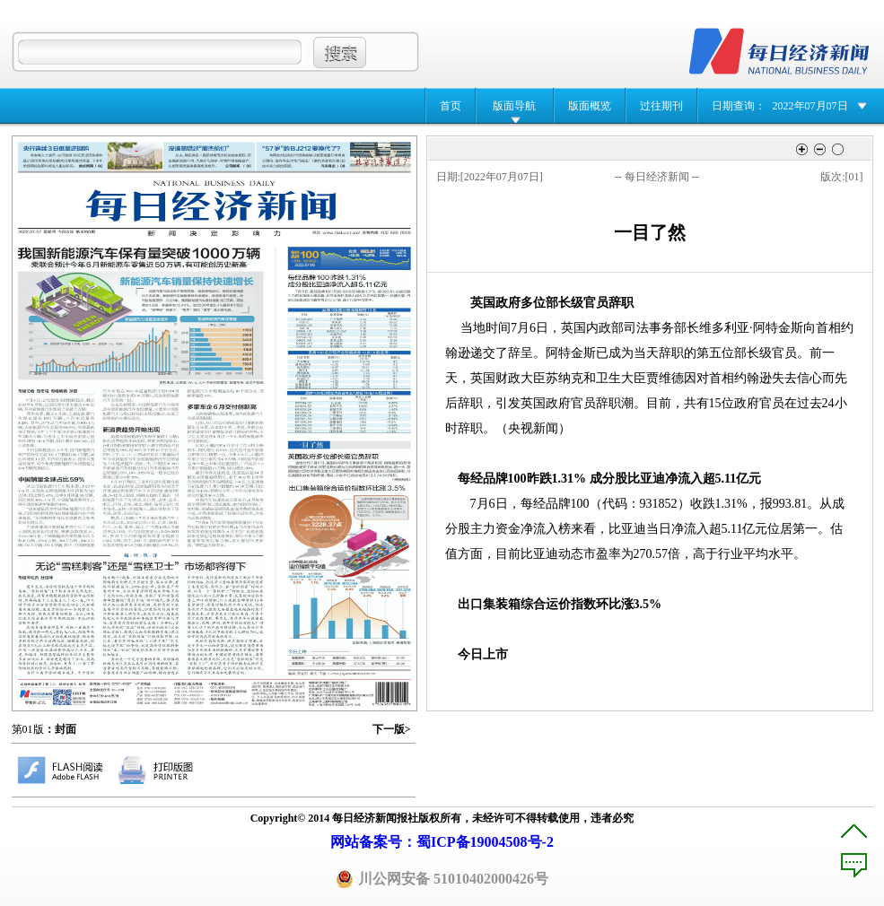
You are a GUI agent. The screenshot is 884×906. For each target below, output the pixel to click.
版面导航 (514, 106)
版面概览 (589, 106)
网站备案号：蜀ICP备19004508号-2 (442, 841)
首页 (450, 106)
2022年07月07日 (810, 106)
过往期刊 (661, 106)
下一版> (391, 729)
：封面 (60, 729)
